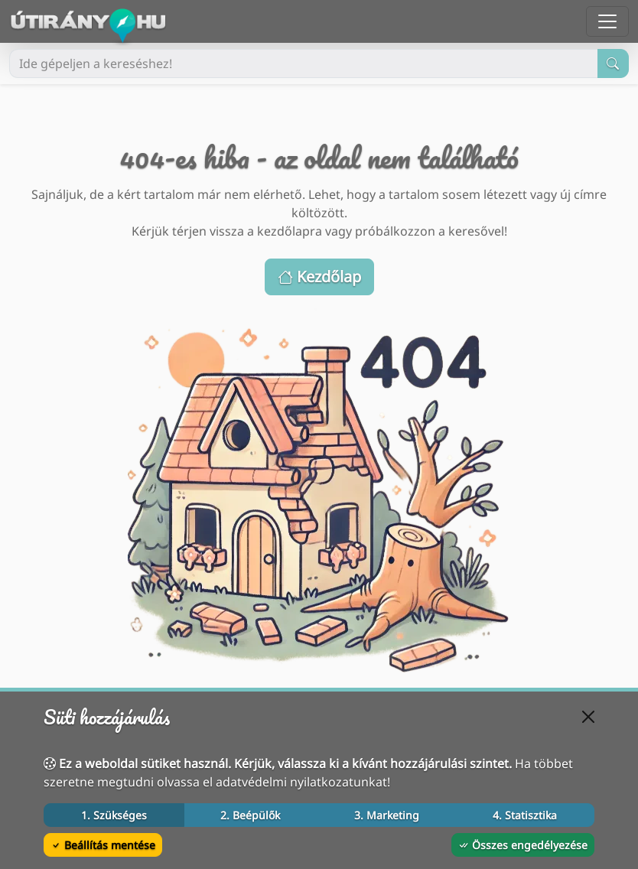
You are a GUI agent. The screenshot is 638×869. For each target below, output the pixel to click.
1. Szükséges (114, 815)
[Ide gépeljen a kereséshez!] (303, 63)
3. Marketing (386, 815)
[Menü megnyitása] (607, 21)
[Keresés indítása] (613, 63)
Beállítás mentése (102, 845)
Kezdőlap (319, 276)
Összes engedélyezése (523, 845)
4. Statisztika (525, 815)
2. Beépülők (250, 815)
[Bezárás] (588, 717)
